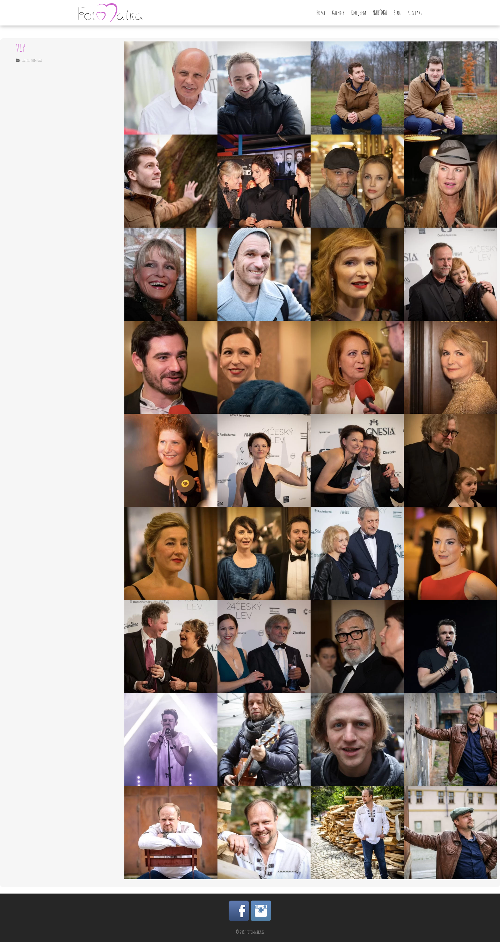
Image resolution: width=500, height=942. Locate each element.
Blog (397, 13)
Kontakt (415, 13)
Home (321, 13)
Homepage (36, 60)
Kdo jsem (358, 13)
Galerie (338, 13)
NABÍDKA (380, 13)
